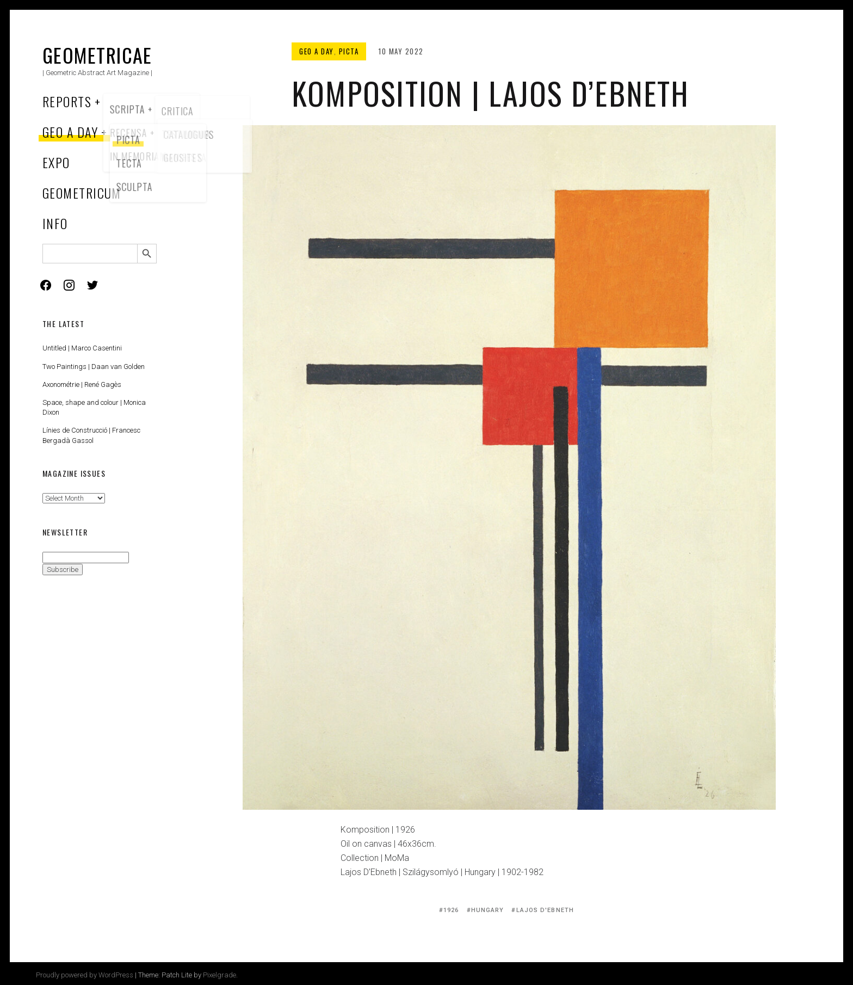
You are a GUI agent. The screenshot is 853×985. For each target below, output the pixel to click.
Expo (56, 162)
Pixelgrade (219, 975)
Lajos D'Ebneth (545, 910)
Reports (66, 101)
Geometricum (81, 192)
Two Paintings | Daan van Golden (93, 366)
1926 (451, 910)
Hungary (487, 910)
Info (55, 223)
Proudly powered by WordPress (84, 975)
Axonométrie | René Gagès (81, 384)
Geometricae (97, 54)
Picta (349, 51)
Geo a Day (70, 131)
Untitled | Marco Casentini (82, 348)
